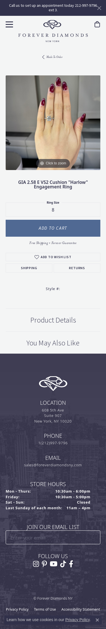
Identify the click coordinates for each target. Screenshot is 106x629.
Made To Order (54, 57)
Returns (77, 268)
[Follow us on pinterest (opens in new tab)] (44, 564)
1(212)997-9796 (53, 442)
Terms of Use (45, 609)
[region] (53, 122)
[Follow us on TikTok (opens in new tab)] (63, 564)
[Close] (99, 8)
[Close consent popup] (97, 620)
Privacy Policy (17, 609)
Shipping (29, 268)
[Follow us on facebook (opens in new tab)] (71, 564)
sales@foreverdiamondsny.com (53, 464)
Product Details (53, 320)
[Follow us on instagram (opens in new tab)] (36, 564)
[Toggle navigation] (8, 23)
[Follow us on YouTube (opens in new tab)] (53, 564)
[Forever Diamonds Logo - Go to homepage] (53, 31)
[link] (97, 24)
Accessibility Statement (80, 609)
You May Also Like (53, 343)
